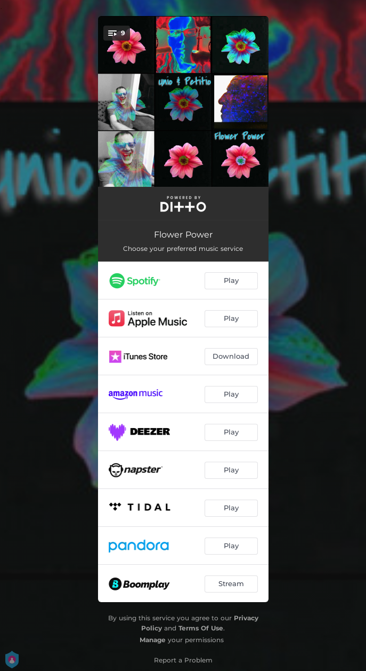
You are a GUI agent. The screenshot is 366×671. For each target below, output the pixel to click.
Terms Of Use (200, 628)
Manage (153, 640)
